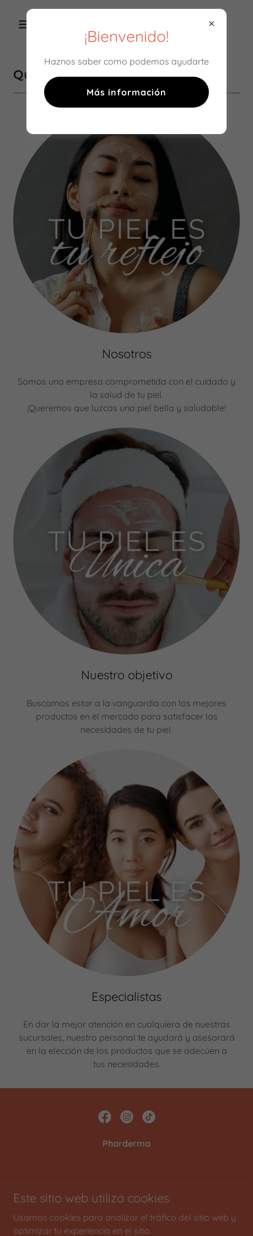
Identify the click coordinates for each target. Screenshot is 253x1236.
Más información (126, 92)
